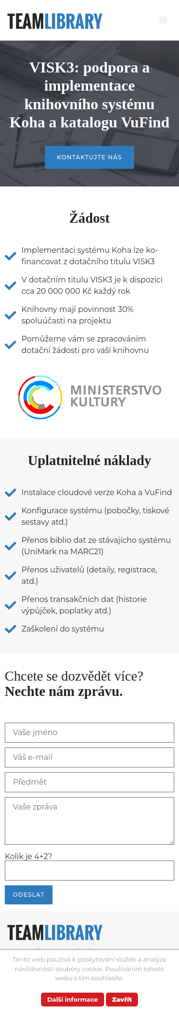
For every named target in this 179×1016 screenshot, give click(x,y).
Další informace (72, 999)
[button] (163, 20)
